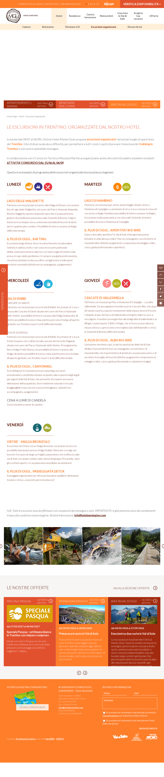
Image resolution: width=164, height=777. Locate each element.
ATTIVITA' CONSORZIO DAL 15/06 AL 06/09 (35, 163)
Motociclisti (106, 15)
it (86, 4)
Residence (75, 15)
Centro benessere (90, 16)
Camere (26, 26)
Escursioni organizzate (103, 26)
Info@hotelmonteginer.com (71, 722)
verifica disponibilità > (142, 4)
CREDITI (60, 753)
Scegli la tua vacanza (138, 16)
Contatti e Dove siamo (30, 4)
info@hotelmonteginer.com (90, 515)
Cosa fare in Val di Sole (122, 16)
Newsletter (51, 4)
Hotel (59, 15)
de (97, 4)
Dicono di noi (135, 26)
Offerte (153, 15)
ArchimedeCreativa (25, 753)
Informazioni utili (71, 4)
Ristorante (48, 26)
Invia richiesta (148, 743)
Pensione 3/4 (72, 26)
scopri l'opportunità (32, 721)
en (91, 4)
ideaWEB (49, 753)
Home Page (12, 116)
